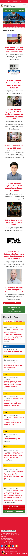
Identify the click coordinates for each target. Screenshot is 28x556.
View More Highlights (14, 26)
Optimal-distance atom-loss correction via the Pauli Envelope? (13, 439)
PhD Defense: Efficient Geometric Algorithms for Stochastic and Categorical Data (13, 422)
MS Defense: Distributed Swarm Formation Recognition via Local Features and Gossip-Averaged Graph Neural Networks (13, 383)
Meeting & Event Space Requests (14, 511)
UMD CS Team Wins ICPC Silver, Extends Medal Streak (14, 222)
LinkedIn (13, 546)
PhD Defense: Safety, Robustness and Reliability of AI (13, 366)
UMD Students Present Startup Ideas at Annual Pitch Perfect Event (14, 49)
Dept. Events (9, 321)
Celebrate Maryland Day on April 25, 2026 (14, 147)
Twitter (6, 546)
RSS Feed (17, 303)
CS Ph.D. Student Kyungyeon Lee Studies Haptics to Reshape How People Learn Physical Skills (14, 114)
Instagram (9, 546)
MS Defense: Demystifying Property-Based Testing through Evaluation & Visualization (13, 403)
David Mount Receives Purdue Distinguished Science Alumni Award (14, 289)
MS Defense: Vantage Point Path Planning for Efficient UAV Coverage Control (13, 457)
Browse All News (8, 303)
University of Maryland (14, 1)
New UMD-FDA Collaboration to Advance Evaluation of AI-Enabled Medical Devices (14, 255)
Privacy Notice (13, 548)
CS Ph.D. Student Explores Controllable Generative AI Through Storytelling (14, 186)
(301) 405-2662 (11, 543)
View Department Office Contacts (8, 530)
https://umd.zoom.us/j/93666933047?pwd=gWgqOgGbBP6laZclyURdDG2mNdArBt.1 (13, 472)
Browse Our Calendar (14, 506)
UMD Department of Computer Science (11, 6)
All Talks (19, 321)
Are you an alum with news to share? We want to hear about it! (14, 309)
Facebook (2, 546)
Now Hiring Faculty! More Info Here (14, 10)
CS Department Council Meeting (13, 351)
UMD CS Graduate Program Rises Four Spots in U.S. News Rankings (14, 83)
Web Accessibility (5, 548)
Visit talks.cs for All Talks (14, 509)
